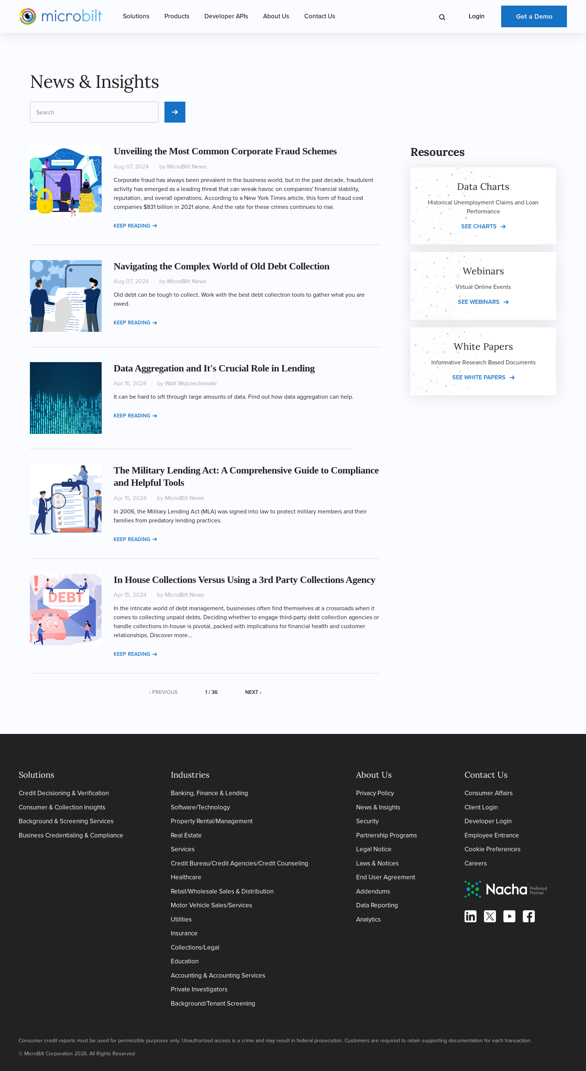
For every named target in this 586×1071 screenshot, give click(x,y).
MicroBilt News (186, 166)
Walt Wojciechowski (191, 383)
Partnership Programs (386, 835)
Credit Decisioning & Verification (64, 793)
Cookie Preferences (493, 849)
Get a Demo (534, 16)
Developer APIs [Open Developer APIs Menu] (226, 16)
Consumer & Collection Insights (62, 807)
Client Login (481, 807)
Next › (253, 692)
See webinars (479, 301)
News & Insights (378, 807)
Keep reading (135, 226)
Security (367, 821)
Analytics (368, 919)
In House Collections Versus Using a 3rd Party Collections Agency (244, 579)
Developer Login (488, 821)
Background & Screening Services (66, 821)
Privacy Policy (375, 793)
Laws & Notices (377, 863)
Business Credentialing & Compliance (71, 835)
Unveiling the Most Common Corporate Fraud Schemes (225, 151)
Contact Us (319, 16)
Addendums (373, 891)
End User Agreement (385, 877)
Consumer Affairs (489, 793)
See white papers (479, 377)
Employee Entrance (492, 835)
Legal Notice (374, 849)
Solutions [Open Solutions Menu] (136, 16)
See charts (479, 226)
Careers (476, 863)
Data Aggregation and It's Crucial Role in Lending (214, 368)
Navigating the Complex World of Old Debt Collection (221, 266)
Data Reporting (377, 905)
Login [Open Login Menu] (477, 16)
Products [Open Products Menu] (176, 16)
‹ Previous (163, 692)
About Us (276, 16)
